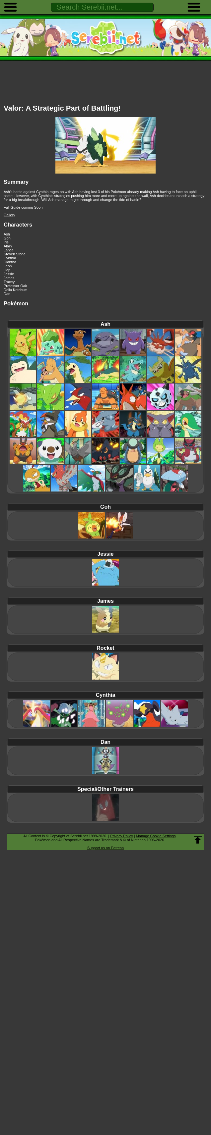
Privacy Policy (121, 836)
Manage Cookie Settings (156, 836)
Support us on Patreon (105, 848)
